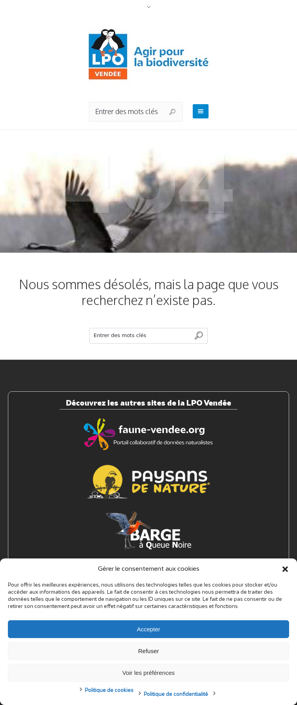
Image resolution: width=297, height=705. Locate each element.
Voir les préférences (148, 672)
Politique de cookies (109, 690)
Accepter (148, 629)
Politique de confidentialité (176, 694)
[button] (285, 569)
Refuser (148, 651)
